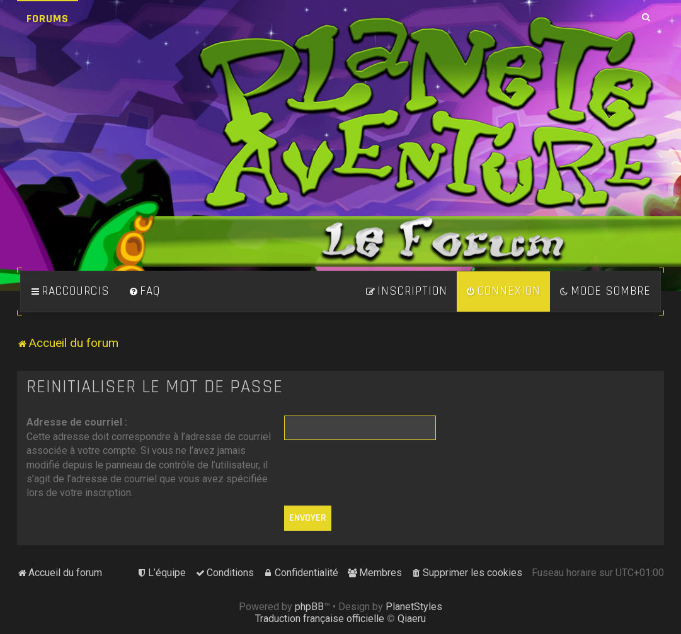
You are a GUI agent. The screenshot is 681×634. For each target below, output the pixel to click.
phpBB (309, 607)
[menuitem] (144, 291)
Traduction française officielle (319, 619)
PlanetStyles (414, 607)
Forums (47, 18)
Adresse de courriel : (76, 422)
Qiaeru (412, 619)
